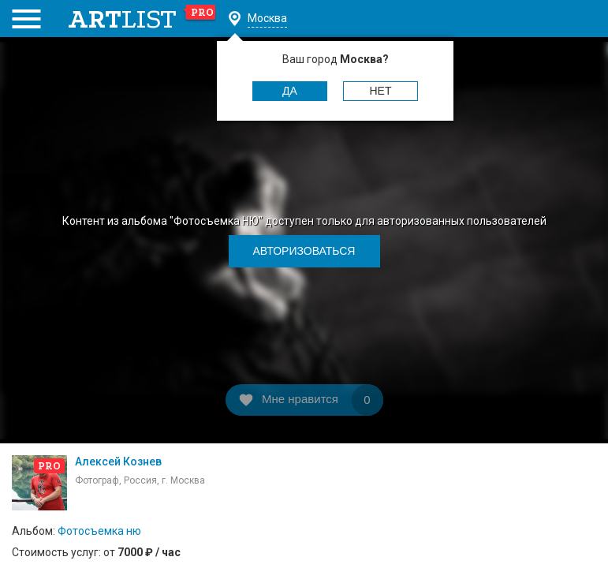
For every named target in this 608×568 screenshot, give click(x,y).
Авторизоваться (304, 251)
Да (289, 90)
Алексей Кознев (118, 461)
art (142, 19)
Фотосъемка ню (99, 531)
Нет (381, 90)
